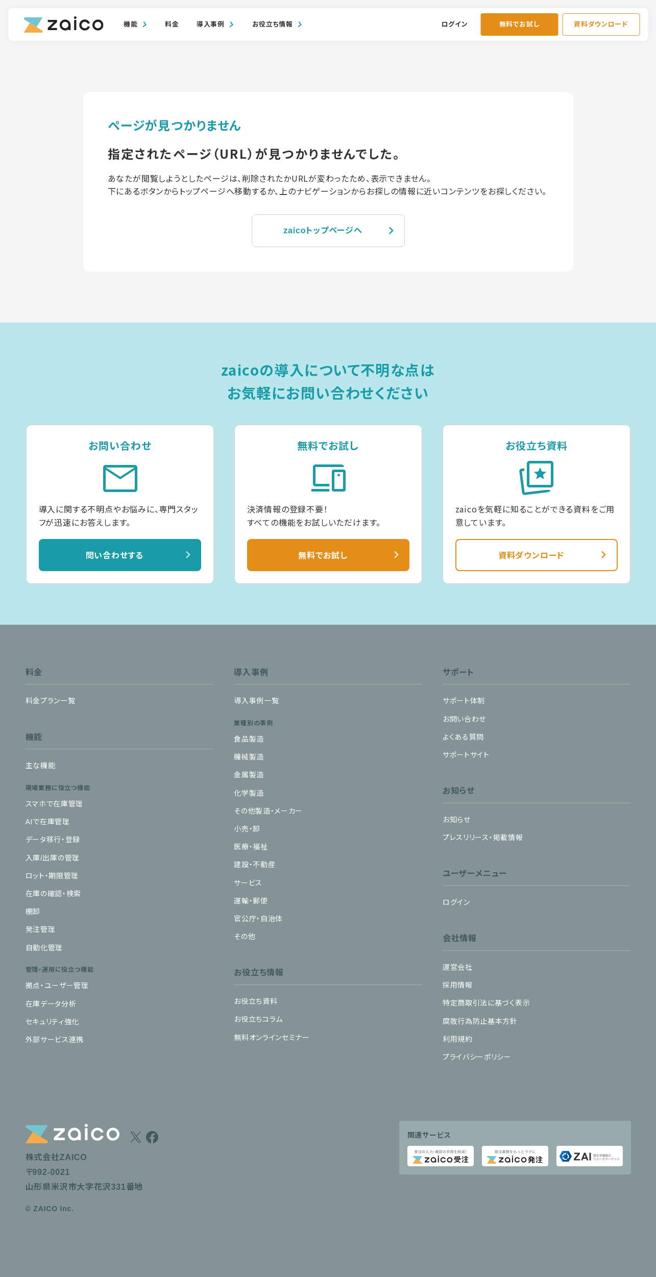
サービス (248, 883)
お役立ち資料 (255, 1001)
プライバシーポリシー (477, 1057)
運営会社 (458, 967)
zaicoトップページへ (322, 230)
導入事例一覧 (256, 701)
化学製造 (249, 793)
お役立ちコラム (258, 1019)
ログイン (455, 24)
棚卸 (33, 911)
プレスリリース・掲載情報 (483, 837)
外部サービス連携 (55, 1040)
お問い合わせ (464, 719)
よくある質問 (463, 737)
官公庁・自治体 (258, 919)
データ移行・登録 (53, 840)
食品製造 (249, 739)
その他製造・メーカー (268, 811)
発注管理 (41, 929)
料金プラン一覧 (51, 701)
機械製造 (249, 757)
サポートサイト (466, 755)
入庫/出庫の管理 (53, 858)
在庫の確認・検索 (54, 894)
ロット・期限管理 (52, 876)
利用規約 (458, 1039)
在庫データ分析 (51, 1004)
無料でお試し (519, 24)
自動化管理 (44, 948)
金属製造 (249, 775)
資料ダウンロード (600, 24)
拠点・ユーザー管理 (57, 985)
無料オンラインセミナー (272, 1038)
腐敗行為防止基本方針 (480, 1021)
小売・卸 (247, 829)
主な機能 (41, 766)
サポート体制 (464, 701)
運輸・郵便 (251, 901)
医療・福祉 (251, 847)
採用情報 (458, 985)
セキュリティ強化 (53, 1022)
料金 (172, 24)
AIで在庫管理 (48, 822)
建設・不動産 (254, 865)
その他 (244, 936)
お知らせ (457, 820)
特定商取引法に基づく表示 (486, 1003)
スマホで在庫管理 (55, 804)
